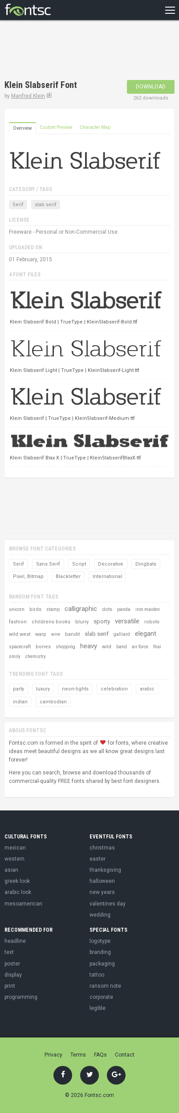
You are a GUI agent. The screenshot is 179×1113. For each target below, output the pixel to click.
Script (79, 564)
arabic (147, 689)
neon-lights (75, 689)
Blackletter (68, 576)
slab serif (46, 204)
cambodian (53, 702)
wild (106, 647)
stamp (53, 609)
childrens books (51, 622)
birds (35, 609)
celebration (114, 689)
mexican (15, 848)
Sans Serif (48, 564)
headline (15, 941)
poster (12, 964)
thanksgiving (105, 870)
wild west (19, 634)
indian (20, 702)
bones (43, 647)
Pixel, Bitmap (28, 576)
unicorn (16, 609)
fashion (18, 622)
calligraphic (81, 609)
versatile (127, 621)
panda (123, 609)
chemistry (35, 656)
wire (55, 634)
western (14, 859)
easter (98, 859)
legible (98, 1008)
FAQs (100, 1055)
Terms (78, 1055)
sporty (102, 621)
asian (11, 870)
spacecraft (20, 646)
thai (157, 646)
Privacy (53, 1055)
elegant (145, 634)
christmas (102, 848)
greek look (17, 881)
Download (151, 87)
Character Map (95, 127)
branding (100, 952)
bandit (72, 634)
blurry (82, 622)
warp (40, 634)
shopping (65, 646)
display (13, 975)
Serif (18, 204)
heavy (88, 646)
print (9, 986)
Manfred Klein (28, 96)
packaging (102, 964)
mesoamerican (23, 904)
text (9, 952)
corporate (101, 997)
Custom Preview (56, 127)
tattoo (97, 975)
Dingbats (145, 564)
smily (14, 656)
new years (102, 892)
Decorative (110, 564)
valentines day (108, 904)
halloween (102, 881)
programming (20, 997)
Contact (124, 1055)
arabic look (17, 892)
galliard (122, 634)
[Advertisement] (75, 51)
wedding (100, 915)
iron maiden (147, 609)
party (18, 689)
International (107, 576)
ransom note (105, 986)
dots (107, 609)
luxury (43, 689)
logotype (100, 941)
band (121, 646)
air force (140, 646)
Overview (22, 128)
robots (151, 622)
